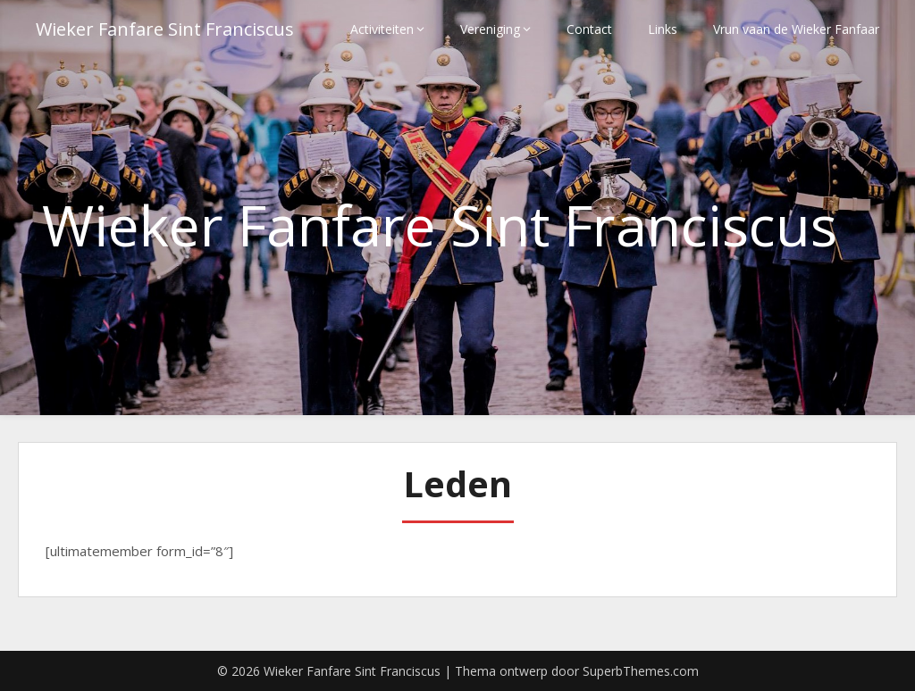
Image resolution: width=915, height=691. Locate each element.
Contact (589, 29)
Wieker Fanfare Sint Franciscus (165, 29)
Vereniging (490, 29)
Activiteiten (382, 29)
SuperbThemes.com (641, 670)
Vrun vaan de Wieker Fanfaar (796, 29)
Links (662, 29)
